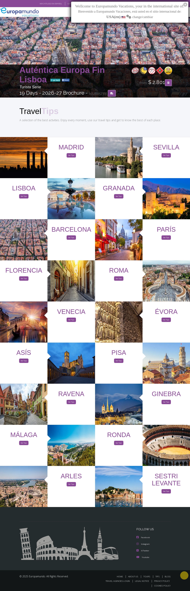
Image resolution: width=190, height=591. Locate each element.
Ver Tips (71, 156)
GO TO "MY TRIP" (69, 4)
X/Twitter (142, 551)
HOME (121, 576)
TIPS (158, 576)
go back (55, 80)
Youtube (142, 557)
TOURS (147, 576)
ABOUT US (134, 576)
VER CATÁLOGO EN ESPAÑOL (43, 4)
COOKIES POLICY (162, 585)
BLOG (168, 576)
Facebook (143, 538)
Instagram (143, 544)
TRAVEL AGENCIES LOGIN (115, 581)
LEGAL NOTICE (140, 581)
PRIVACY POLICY (161, 581)
